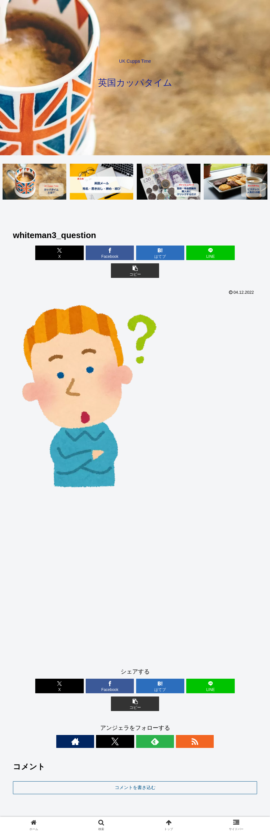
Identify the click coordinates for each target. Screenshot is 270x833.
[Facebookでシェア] (93, 253)
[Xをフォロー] (127, 706)
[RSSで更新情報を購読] (157, 706)
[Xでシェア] (52, 253)
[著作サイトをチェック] (112, 706)
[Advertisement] (135, 565)
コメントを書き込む (135, 752)
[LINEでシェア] (176, 253)
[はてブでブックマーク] (135, 253)
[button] (217, 253)
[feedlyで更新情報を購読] (142, 706)
